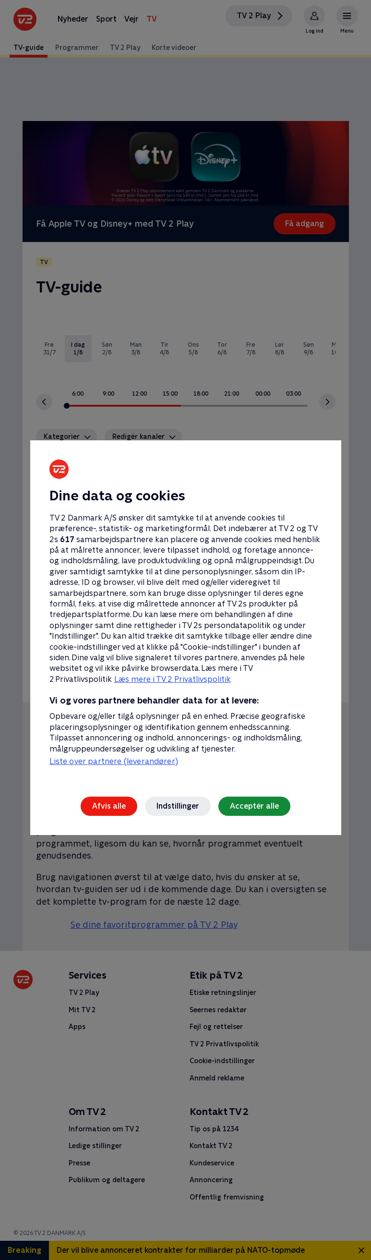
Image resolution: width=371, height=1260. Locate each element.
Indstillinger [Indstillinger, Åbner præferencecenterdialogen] (177, 806)
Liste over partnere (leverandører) (113, 761)
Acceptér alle (254, 806)
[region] (185, 630)
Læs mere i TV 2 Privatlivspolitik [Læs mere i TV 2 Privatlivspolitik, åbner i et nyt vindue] (172, 679)
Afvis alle (109, 806)
